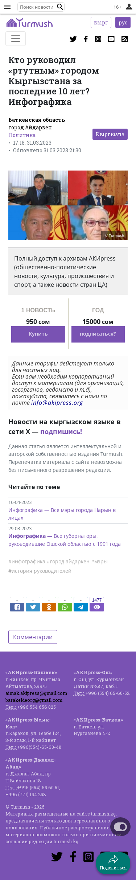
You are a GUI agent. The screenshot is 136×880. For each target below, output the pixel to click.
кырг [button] (101, 22)
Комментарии (33, 637)
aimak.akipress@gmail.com (36, 693)
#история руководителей (39, 570)
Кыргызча (110, 134)
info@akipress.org (57, 403)
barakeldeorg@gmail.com (33, 700)
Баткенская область (36, 119)
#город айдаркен (68, 561)
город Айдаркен (30, 127)
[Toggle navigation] (15, 38)
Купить (38, 333)
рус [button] (123, 22)
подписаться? (98, 333)
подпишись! (61, 431)
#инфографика (26, 561)
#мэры (99, 561)
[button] (60, 7)
